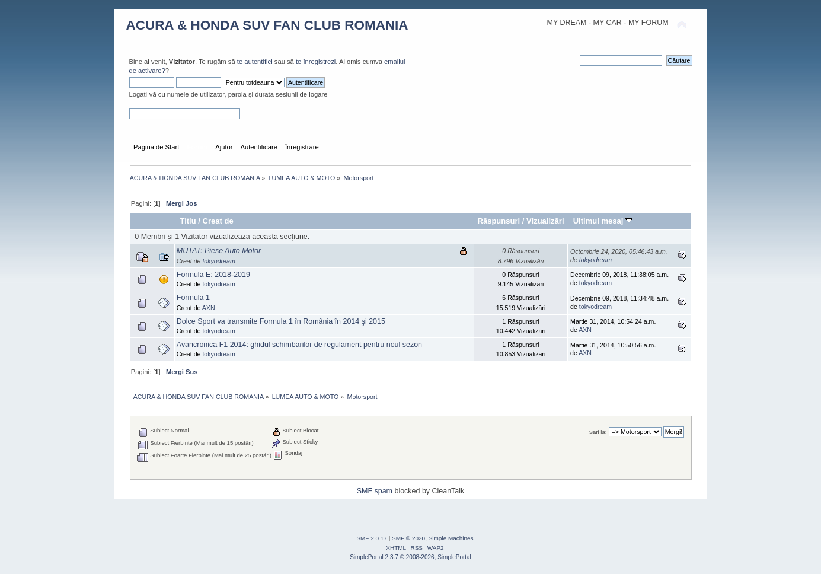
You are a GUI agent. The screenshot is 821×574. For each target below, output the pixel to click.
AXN (208, 307)
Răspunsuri (499, 220)
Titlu (188, 220)
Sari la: (598, 432)
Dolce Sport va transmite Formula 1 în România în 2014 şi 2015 (281, 321)
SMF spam (374, 491)
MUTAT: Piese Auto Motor (219, 251)
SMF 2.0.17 (371, 538)
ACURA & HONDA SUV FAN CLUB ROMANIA (267, 25)
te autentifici (255, 61)
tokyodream (218, 260)
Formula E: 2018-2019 (213, 274)
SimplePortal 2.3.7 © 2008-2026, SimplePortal (410, 557)
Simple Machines (451, 538)
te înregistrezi (316, 61)
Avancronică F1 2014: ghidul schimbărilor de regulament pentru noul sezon (299, 344)
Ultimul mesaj (602, 220)
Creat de (218, 220)
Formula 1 (193, 298)
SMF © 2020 (408, 538)
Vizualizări (545, 220)
